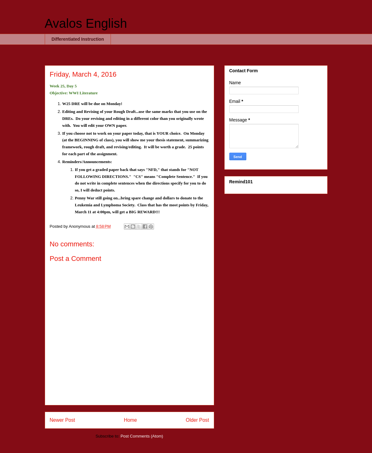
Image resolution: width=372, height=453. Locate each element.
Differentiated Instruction (78, 39)
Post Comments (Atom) (142, 436)
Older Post (197, 420)
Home (130, 420)
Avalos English (86, 23)
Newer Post (62, 420)
